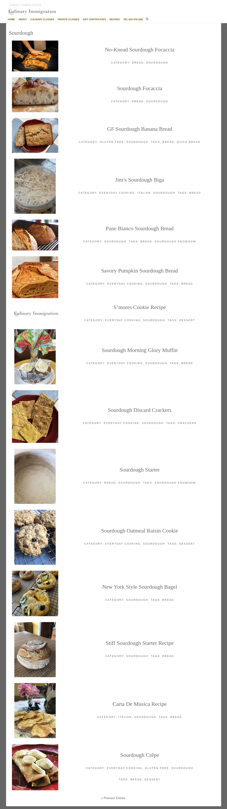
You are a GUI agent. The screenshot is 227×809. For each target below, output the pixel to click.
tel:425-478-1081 (133, 19)
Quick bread (188, 141)
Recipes (115, 19)
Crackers (187, 423)
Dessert (187, 320)
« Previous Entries (113, 798)
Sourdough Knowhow (175, 241)
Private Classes (68, 19)
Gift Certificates (94, 19)
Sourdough (157, 62)
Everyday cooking (117, 192)
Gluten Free (112, 141)
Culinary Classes (42, 19)
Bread (138, 62)
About (22, 19)
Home (11, 19)
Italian (144, 192)
